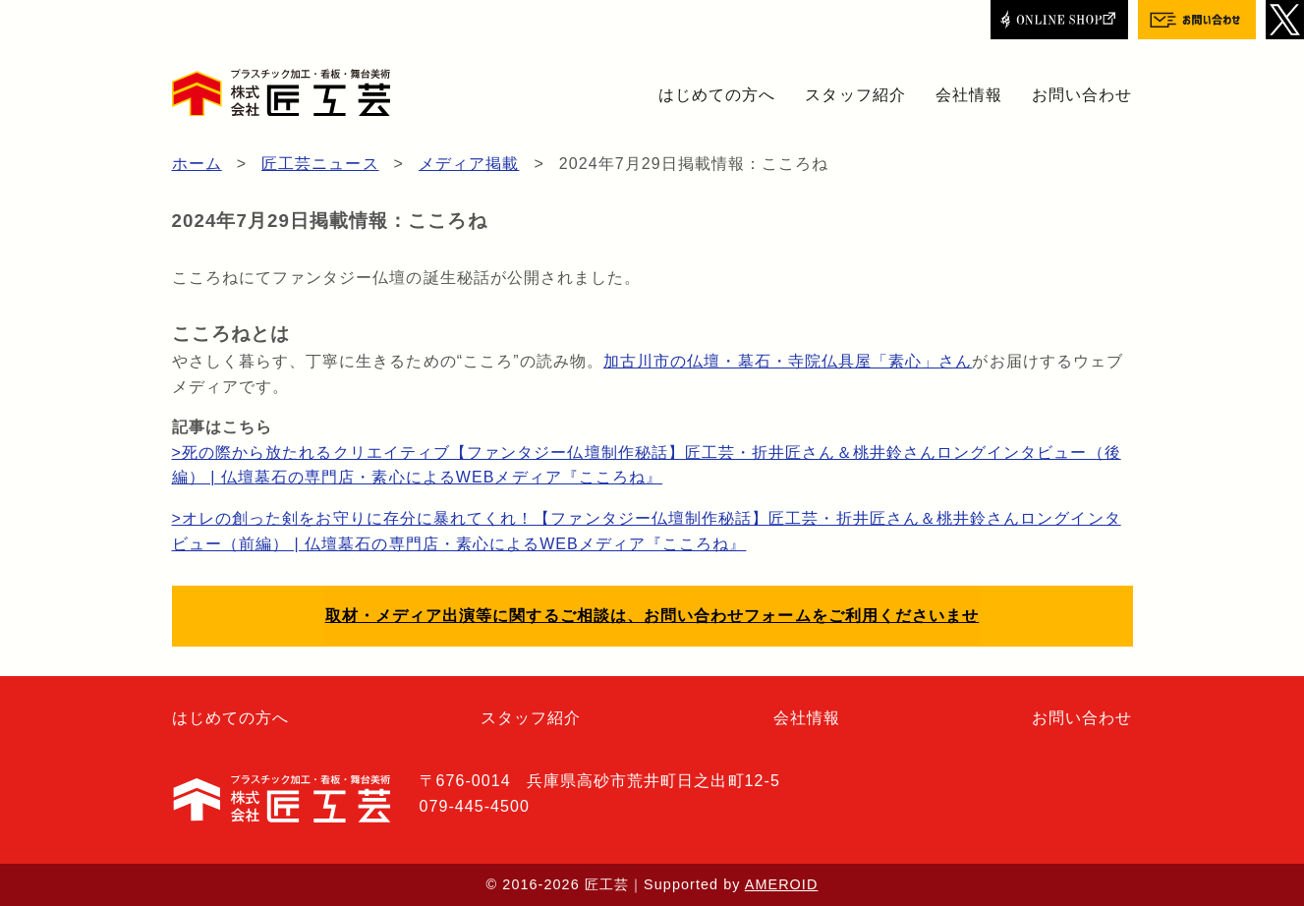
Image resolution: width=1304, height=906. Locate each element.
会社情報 (968, 94)
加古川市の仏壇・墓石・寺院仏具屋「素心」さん (787, 361)
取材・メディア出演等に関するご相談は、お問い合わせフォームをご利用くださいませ (652, 615)
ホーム (197, 163)
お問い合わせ (1082, 94)
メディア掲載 (469, 163)
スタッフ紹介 (855, 94)
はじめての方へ (716, 94)
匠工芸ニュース (319, 163)
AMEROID (782, 884)
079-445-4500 (475, 806)
